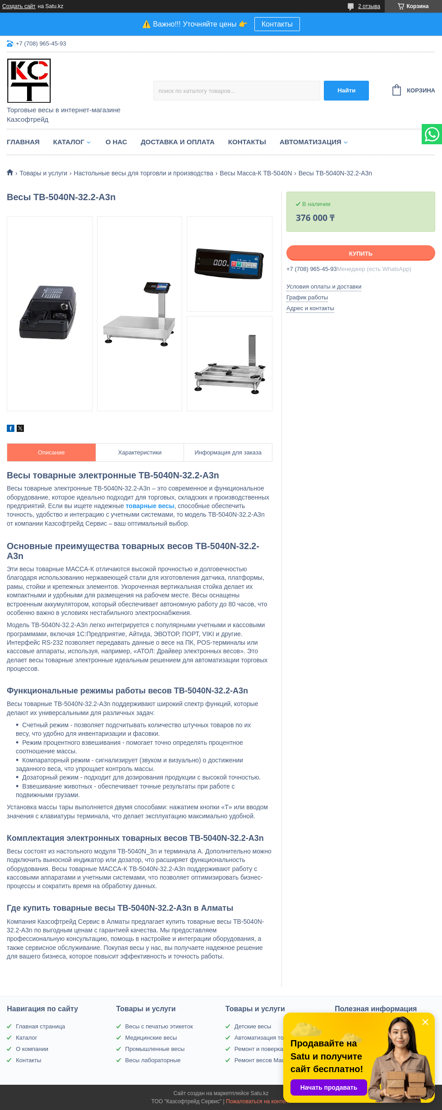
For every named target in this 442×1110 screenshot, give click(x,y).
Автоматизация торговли (268, 1037)
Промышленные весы (155, 1049)
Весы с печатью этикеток (159, 1026)
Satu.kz (259, 1093)
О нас (116, 141)
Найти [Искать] (346, 90)
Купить (361, 253)
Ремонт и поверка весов (267, 1049)
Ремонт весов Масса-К (265, 1060)
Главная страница (40, 1026)
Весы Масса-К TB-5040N (256, 173)
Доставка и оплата (178, 141)
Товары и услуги (43, 173)
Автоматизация (310, 141)
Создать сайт (19, 6)
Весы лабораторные (153, 1060)
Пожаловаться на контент (258, 1101)
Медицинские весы (151, 1037)
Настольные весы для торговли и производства (143, 173)
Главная (23, 141)
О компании (32, 1049)
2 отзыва (369, 6)
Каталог (68, 141)
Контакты (277, 24)
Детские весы (253, 1026)
